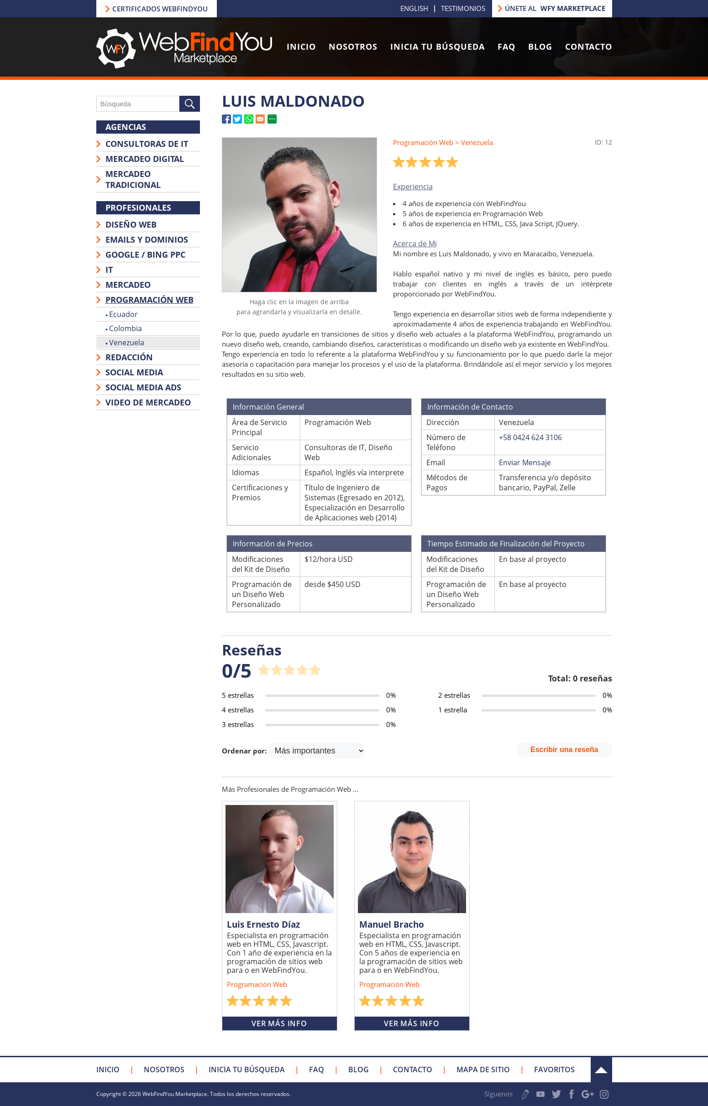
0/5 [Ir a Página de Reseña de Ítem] (237, 670)
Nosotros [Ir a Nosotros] (353, 46)
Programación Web (149, 299)
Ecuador (123, 314)
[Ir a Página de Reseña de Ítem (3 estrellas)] (309, 724)
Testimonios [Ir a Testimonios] (463, 8)
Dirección (442, 422)
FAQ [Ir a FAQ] (506, 46)
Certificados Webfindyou (160, 8)
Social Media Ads (143, 387)
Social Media (134, 372)
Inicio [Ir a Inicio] (301, 46)
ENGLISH (414, 8)
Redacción (129, 357)
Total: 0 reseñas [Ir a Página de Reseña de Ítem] (580, 678)
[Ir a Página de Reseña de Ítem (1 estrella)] (525, 710)
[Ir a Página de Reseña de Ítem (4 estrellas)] (309, 710)
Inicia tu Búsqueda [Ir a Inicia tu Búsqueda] (437, 46)
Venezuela (126, 343)
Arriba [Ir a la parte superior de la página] (601, 1069)
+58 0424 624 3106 (530, 437)
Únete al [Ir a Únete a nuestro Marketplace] (555, 8)
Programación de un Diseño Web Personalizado (262, 594)
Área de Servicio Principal (259, 427)
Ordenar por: (245, 750)
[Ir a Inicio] (184, 65)
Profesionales (138, 207)
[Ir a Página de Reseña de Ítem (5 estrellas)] (309, 695)
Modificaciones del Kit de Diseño (261, 564)
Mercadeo (128, 284)
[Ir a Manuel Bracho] (412, 859)
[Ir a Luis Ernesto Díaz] (280, 859)
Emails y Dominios (146, 239)
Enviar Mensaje (525, 462)
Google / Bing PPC (145, 254)
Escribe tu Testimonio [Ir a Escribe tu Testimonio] (525, 1094)
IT (109, 269)
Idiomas (245, 472)
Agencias (125, 126)
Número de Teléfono (446, 442)
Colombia (125, 328)
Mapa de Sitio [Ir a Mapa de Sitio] (483, 1069)
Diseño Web (131, 224)
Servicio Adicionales (251, 452)
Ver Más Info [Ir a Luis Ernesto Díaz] (279, 1023)
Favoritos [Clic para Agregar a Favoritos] (554, 1069)
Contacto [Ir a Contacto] (588, 46)
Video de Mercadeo (148, 402)
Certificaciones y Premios (260, 493)
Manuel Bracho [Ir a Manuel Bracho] (391, 924)
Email (435, 462)
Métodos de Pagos (446, 483)
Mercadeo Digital (144, 158)
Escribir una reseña (564, 749)
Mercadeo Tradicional (133, 179)
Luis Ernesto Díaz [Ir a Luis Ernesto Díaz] (263, 924)
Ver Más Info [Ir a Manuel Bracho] (412, 1023)
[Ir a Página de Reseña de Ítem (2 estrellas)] (525, 695)
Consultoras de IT (146, 143)
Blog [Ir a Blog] (540, 46)
